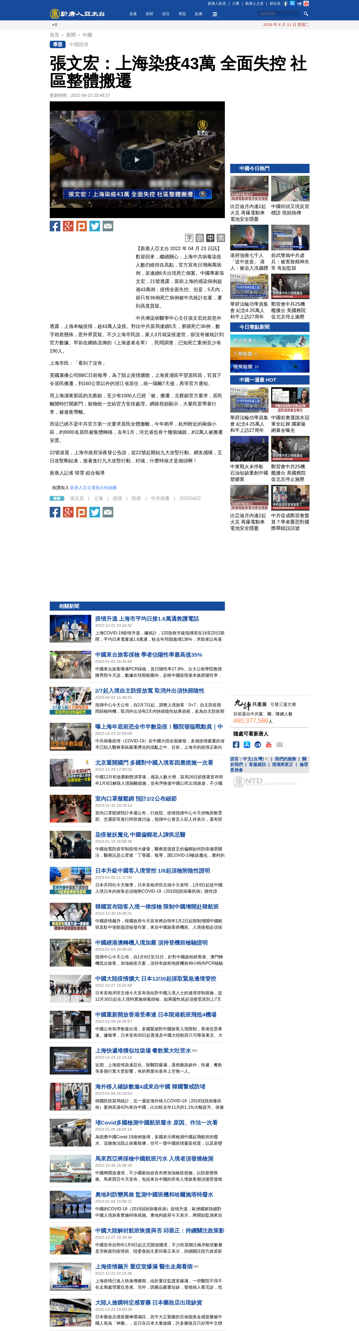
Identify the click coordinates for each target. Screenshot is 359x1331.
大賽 (235, 3)
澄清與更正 (282, 764)
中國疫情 (78, 44)
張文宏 (77, 498)
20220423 (190, 498)
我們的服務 (285, 759)
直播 (133, 14)
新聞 (149, 14)
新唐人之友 (254, 3)
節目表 (275, 3)
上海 (98, 498)
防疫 (136, 498)
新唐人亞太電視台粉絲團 (93, 487)
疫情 (117, 498)
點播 (198, 14)
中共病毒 (160, 498)
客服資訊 (257, 764)
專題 (182, 14)
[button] (137, 160)
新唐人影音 (217, 3)
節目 (166, 14)
